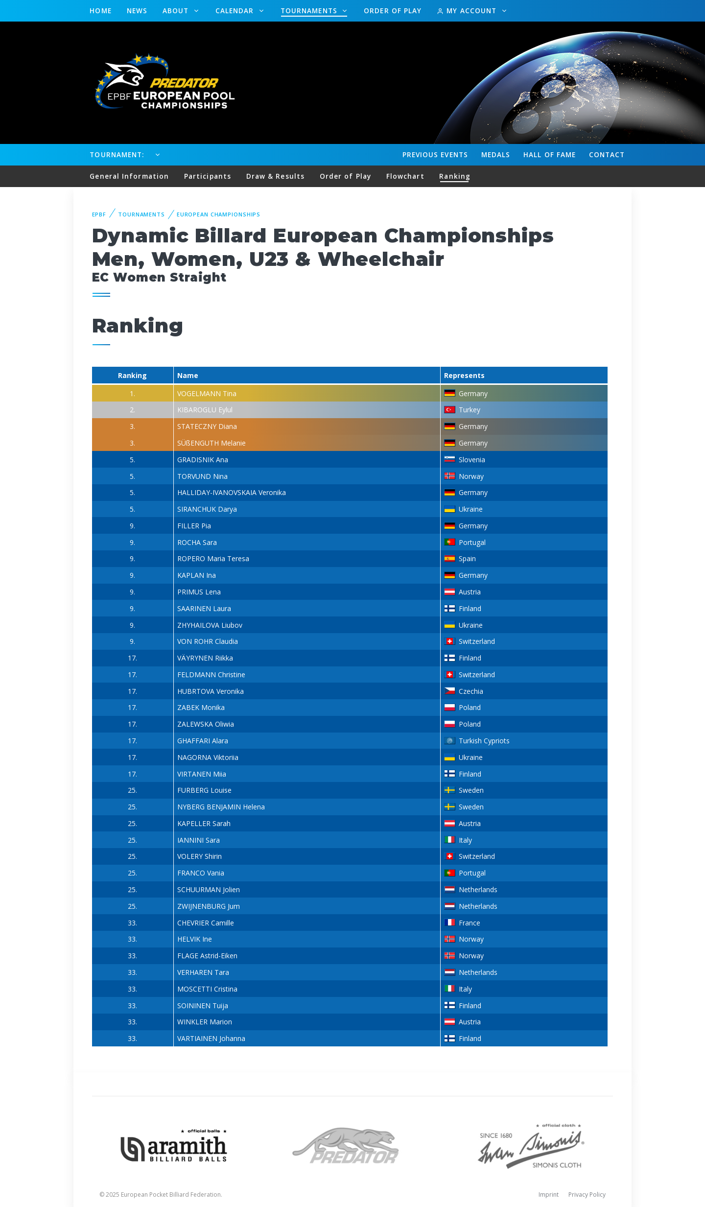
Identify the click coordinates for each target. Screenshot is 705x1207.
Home (100, 10)
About (177, 10)
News (137, 10)
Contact (607, 154)
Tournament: (117, 154)
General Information (129, 176)
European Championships (218, 214)
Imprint (549, 1194)
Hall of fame (549, 154)
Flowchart (405, 176)
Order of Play (393, 10)
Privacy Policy (587, 1194)
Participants (207, 176)
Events (435, 155)
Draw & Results (275, 176)
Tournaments (310, 10)
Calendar (236, 10)
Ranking (454, 176)
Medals (496, 154)
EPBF (99, 214)
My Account (468, 10)
